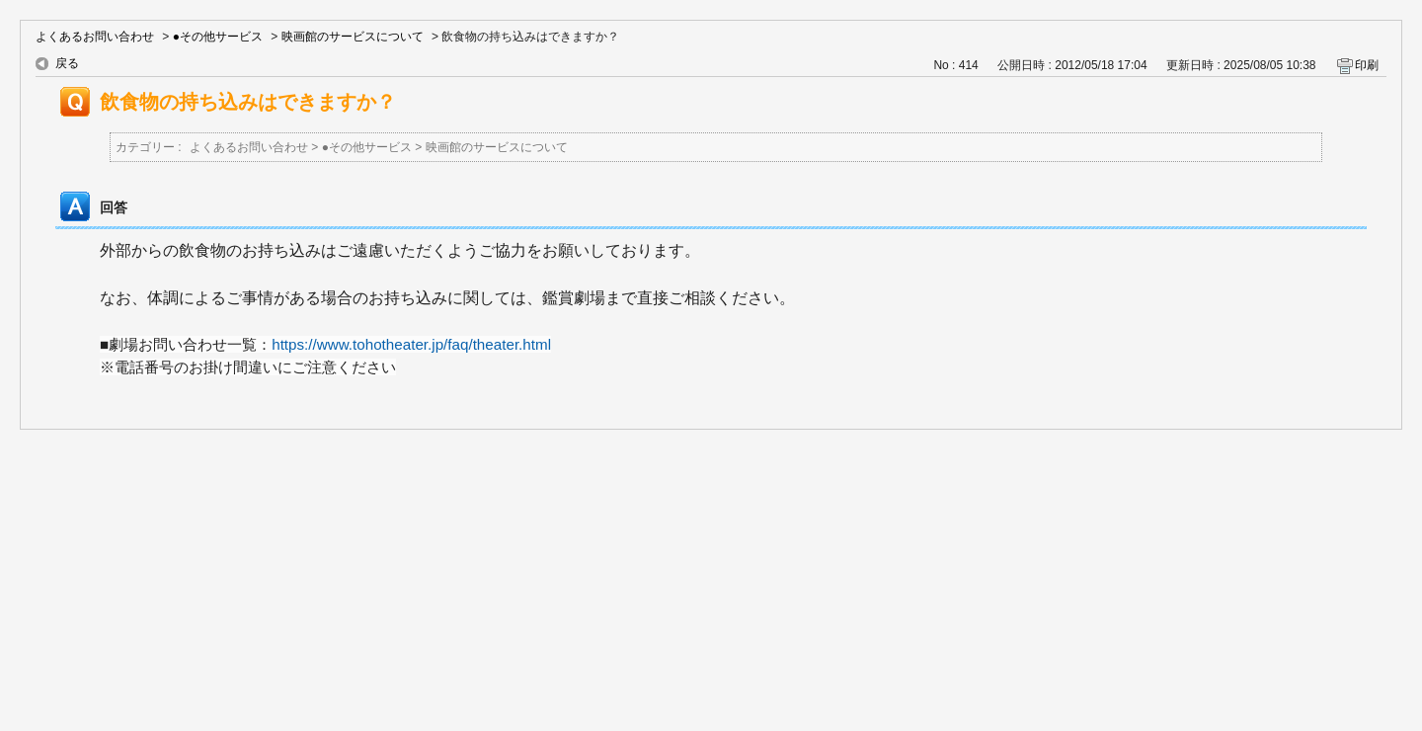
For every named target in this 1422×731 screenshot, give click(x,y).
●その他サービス (218, 36)
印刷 (1367, 65)
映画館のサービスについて (352, 36)
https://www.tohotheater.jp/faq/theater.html (411, 344)
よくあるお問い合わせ (95, 36)
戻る (67, 63)
